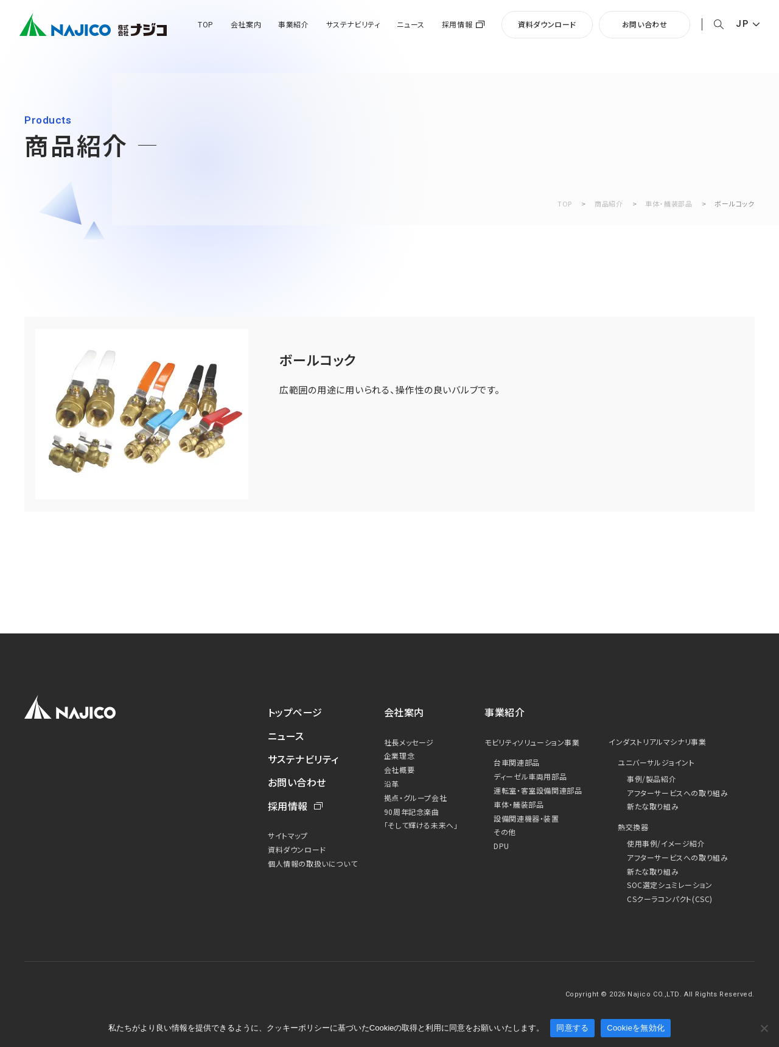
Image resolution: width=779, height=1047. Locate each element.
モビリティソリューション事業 (531, 742)
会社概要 (399, 769)
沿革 (391, 783)
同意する (572, 1027)
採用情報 (457, 24)
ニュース (410, 24)
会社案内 (246, 24)
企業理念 (399, 755)
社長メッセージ (409, 742)
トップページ (295, 712)
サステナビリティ (353, 24)
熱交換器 (633, 827)
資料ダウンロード (547, 24)
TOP (206, 24)
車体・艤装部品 (668, 203)
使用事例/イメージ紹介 (666, 843)
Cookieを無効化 (636, 1027)
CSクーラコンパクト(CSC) (670, 899)
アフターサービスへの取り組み (677, 793)
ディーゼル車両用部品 (530, 776)
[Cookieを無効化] (764, 1028)
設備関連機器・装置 (526, 818)
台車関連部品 (517, 762)
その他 (505, 832)
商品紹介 (609, 203)
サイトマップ (288, 835)
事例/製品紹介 (651, 779)
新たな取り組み (653, 806)
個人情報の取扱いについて (312, 863)
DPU (501, 846)
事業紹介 (293, 24)
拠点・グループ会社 (415, 797)
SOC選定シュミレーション (670, 885)
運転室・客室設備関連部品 (538, 790)
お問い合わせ (645, 24)
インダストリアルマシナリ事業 (657, 741)
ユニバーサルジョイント (656, 762)
